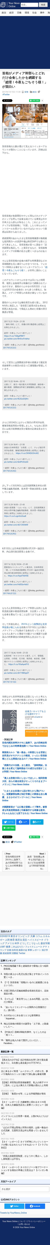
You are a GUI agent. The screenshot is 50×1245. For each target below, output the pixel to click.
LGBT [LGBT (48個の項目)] (2, 946)
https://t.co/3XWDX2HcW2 (27, 453)
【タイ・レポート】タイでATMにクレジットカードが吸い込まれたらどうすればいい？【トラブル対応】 (25, 1143)
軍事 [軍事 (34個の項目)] (30, 950)
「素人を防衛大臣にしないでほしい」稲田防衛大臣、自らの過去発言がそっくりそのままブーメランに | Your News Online (24, 781)
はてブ (37, 822)
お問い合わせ (24, 1224)
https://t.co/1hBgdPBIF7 (14, 336)
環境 (27, 12)
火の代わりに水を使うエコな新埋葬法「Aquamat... (22, 1017)
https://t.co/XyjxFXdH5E (18, 576)
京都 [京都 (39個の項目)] (9, 950)
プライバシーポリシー (36, 1221)
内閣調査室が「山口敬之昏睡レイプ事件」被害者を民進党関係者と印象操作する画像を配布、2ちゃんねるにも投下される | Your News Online (24, 810)
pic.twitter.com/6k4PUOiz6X (16, 462)
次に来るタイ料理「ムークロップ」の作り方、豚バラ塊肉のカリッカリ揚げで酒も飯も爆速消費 (25, 1071)
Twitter (7, 94)
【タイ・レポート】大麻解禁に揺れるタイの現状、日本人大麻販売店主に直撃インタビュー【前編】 (25, 1103)
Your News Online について (13, 1221)
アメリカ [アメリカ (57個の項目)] (9, 943)
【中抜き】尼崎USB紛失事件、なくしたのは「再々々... (25, 1033)
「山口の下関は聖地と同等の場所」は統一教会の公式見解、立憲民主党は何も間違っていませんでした (25, 1129)
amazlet (37, 717)
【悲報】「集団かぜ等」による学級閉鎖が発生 (25, 1092)
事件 (42, 12)
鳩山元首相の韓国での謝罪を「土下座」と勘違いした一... (26, 1025)
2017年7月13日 (9, 682)
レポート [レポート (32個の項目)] (37, 950)
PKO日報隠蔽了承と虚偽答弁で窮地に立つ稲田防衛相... (26, 967)
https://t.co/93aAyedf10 (18, 664)
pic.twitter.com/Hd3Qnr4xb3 (16, 584)
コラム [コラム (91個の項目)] (39, 936)
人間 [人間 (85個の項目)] (7, 939)
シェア (23, 822)
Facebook (35, 1206)
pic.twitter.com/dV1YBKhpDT (16, 673)
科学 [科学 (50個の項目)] (17, 943)
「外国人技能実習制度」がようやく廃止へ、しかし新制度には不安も (25, 1156)
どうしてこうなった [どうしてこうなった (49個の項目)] (30, 943)
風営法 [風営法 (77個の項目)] (18, 939)
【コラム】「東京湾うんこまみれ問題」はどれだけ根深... (26, 1000)
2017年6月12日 (9, 593)
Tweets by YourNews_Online (13, 1213)
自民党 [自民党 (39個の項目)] (15, 950)
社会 (34, 12)
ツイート (9, 822)
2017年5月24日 (9, 471)
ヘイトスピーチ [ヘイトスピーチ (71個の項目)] (35, 939)
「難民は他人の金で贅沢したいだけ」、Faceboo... (23, 1042)
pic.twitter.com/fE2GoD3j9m (16, 399)
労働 (19, 12)
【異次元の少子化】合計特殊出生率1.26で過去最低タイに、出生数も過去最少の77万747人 (25, 1059)
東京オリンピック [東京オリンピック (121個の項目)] (20, 936)
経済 (11, 12)
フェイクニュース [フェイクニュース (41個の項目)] (33, 946)
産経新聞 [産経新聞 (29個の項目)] (7, 953)
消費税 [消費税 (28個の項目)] (15, 953)
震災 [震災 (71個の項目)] (25, 939)
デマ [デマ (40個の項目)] (45, 946)
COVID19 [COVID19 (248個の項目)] (5, 936)
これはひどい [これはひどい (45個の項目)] (18, 946)
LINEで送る (9, 828)
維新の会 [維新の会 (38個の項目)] (23, 950)
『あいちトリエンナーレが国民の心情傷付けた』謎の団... (25, 1008)
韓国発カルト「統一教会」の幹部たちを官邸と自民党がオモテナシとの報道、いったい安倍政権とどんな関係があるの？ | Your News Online (24, 755)
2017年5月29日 (9, 534)
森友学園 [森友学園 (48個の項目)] (45, 943)
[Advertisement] (25, 42)
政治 (4, 12)
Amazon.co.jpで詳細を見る (36, 732)
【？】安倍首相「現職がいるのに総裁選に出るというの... (26, 984)
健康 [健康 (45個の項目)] (8, 946)
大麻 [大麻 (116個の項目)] (32, 936)
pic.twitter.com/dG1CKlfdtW (16, 525)
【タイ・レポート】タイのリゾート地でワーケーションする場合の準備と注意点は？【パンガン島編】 (25, 1168)
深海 (26, 92)
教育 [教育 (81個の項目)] (12, 939)
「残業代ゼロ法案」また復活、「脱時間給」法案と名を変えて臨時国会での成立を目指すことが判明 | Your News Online (24, 768)
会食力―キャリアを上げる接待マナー (35, 712)
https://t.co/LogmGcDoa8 (15, 516)
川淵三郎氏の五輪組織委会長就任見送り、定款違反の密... (26, 992)
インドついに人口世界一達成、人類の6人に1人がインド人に (25, 1116)
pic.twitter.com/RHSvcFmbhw (17, 339)
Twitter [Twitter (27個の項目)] (22, 953)
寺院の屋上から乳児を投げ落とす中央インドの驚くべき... (26, 975)
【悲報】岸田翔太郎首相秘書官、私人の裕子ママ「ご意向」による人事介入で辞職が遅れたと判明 (25, 1082)
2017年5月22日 (9, 348)
